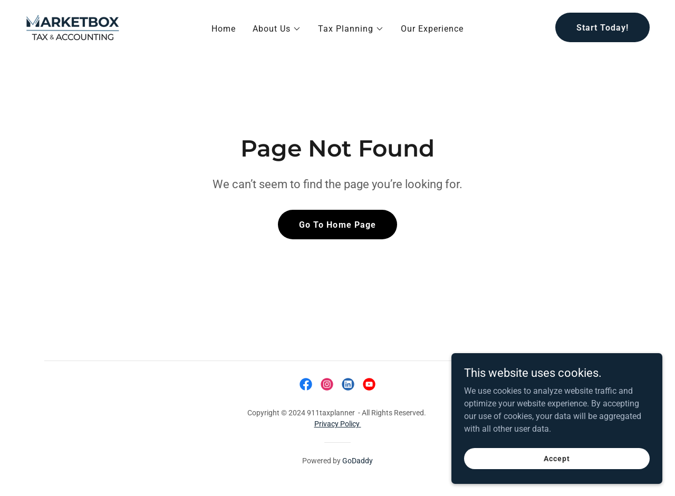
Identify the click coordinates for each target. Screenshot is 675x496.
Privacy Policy (337, 424)
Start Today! (602, 28)
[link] (72, 27)
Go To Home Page (337, 225)
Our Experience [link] (432, 29)
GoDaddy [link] (357, 460)
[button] (277, 29)
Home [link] (223, 29)
